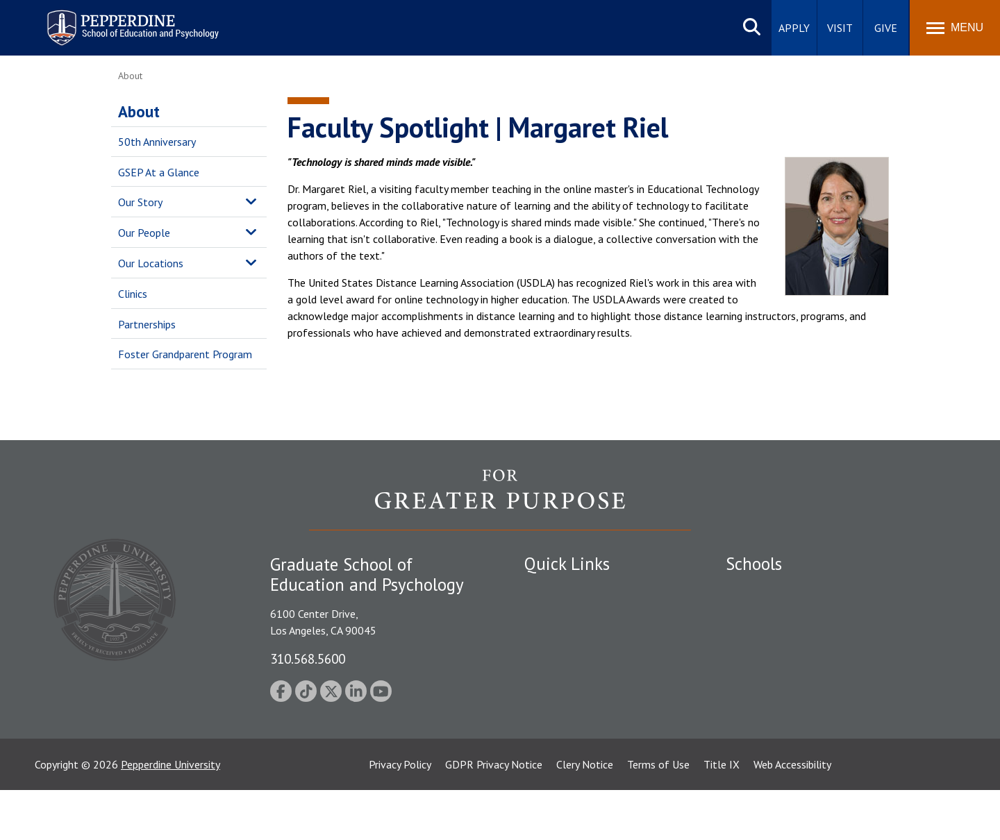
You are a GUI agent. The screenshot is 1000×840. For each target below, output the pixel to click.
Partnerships (147, 324)
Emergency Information (579, 639)
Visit (840, 28)
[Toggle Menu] (955, 28)
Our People (144, 233)
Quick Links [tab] (567, 564)
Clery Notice (584, 814)
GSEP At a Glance (158, 172)
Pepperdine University (170, 814)
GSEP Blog (549, 735)
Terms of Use (658, 814)
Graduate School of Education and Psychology (834, 662)
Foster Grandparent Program (185, 354)
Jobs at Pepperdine (567, 662)
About (139, 111)
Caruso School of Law (777, 614)
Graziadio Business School (786, 639)
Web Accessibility (792, 814)
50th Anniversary (157, 142)
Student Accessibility (572, 614)
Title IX (721, 814)
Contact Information (573, 687)
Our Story (140, 202)
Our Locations (150, 263)
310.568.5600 (307, 658)
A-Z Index (546, 711)
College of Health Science (786, 711)
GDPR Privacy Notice (493, 814)
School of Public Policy (779, 687)
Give (885, 28)
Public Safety (555, 590)
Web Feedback (557, 759)
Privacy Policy (400, 814)
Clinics (132, 294)
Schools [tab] (754, 564)
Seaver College (760, 590)
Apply (794, 28)
